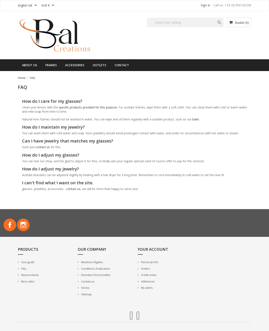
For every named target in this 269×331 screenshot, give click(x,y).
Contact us (87, 281)
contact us (43, 147)
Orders (145, 268)
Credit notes (148, 275)
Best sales (27, 281)
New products (30, 275)
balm (195, 119)
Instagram (23, 225)
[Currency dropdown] (48, 5)
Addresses (147, 281)
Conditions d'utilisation (95, 268)
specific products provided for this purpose (88, 107)
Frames (51, 65)
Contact (122, 65)
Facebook (10, 225)
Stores (85, 288)
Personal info (149, 262)
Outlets (99, 65)
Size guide (27, 262)
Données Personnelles (95, 275)
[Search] (185, 22)
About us (29, 65)
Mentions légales (91, 262)
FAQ (23, 268)
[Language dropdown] (28, 5)
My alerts (146, 288)
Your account (153, 249)
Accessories (74, 65)
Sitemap (86, 294)
